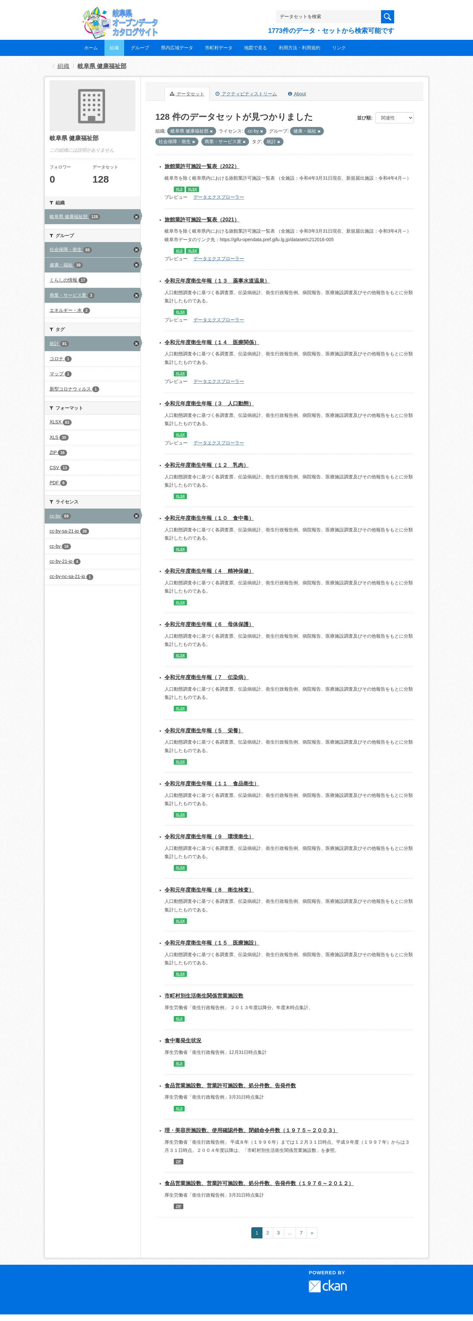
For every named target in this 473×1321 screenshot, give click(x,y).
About (297, 93)
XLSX (192, 189)
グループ (140, 47)
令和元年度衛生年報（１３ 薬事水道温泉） (217, 281)
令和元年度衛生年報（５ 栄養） (204, 730)
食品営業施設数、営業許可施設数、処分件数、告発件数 (230, 1085)
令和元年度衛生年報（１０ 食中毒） (209, 518)
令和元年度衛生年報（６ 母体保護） (209, 624)
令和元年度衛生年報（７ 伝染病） (207, 677)
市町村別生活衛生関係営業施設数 (204, 996)
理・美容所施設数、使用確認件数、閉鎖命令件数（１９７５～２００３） (251, 1130)
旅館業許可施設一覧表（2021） (202, 219)
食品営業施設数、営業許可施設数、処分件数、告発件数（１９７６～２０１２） (259, 1183)
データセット (187, 93)
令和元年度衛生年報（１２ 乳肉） (207, 465)
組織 (114, 47)
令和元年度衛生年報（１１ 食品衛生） (212, 783)
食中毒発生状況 (183, 1040)
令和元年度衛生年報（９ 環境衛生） (209, 836)
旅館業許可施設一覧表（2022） (202, 166)
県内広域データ (177, 47)
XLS (179, 189)
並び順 (364, 117)
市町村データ (219, 47)
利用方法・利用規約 (299, 47)
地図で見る (255, 47)
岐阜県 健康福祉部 (102, 66)
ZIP (178, 1161)
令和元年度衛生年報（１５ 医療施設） (212, 943)
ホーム (91, 47)
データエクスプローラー (218, 197)
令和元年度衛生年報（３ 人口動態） (209, 403)
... (290, 1232)
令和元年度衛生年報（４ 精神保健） (209, 571)
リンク (339, 47)
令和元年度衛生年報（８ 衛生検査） (209, 890)
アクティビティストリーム (246, 93)
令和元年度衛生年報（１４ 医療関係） (212, 342)
